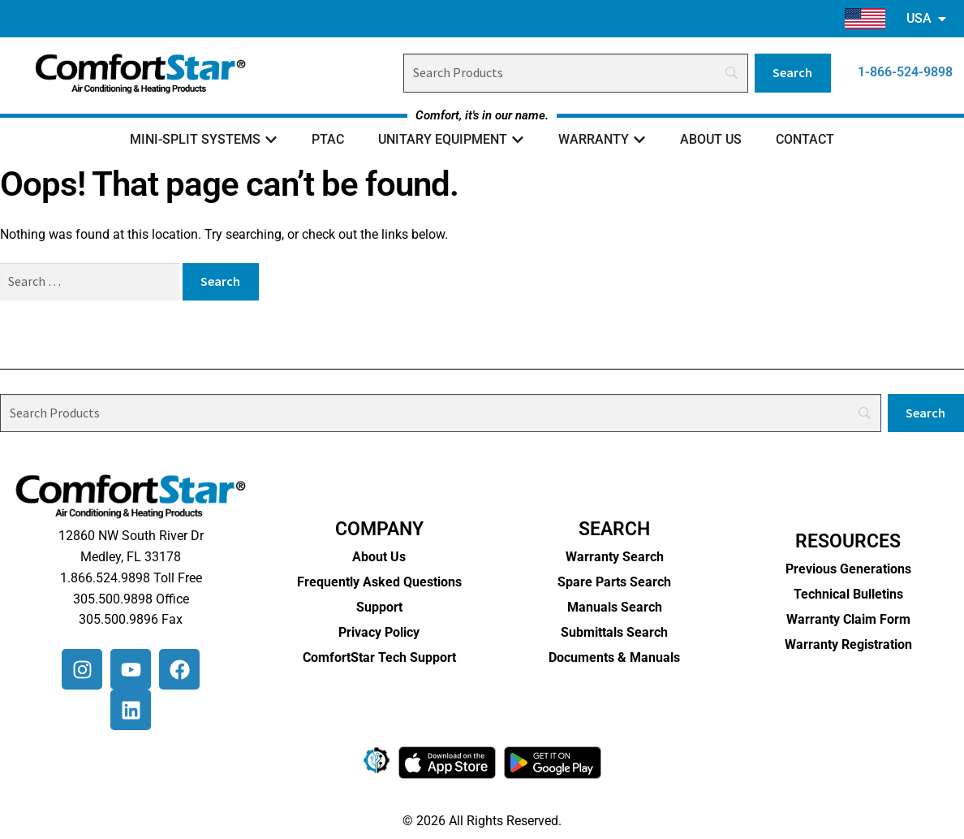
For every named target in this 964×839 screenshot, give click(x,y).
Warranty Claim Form (848, 619)
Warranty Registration (848, 644)
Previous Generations (848, 569)
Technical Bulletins (848, 594)
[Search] (575, 73)
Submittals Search (614, 632)
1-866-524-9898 (905, 72)
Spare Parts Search (614, 582)
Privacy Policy (379, 632)
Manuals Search (614, 607)
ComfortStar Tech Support (379, 657)
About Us (379, 556)
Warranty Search (615, 556)
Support (379, 607)
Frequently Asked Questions (379, 582)
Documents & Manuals (614, 657)
